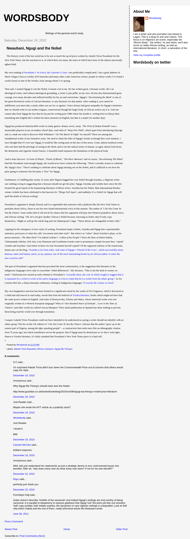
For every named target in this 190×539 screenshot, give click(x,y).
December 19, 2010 (24, 412)
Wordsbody (19, 417)
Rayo (16, 479)
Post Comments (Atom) (32, 536)
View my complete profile (146, 55)
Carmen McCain (22, 444)
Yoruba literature (81, 295)
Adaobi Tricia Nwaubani (25, 349)
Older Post (121, 529)
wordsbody (36, 17)
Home (66, 529)
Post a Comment (14, 521)
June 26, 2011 (21, 513)
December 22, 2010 (24, 473)
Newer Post (11, 529)
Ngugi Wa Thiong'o (63, 349)
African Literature (45, 349)
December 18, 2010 (24, 375)
